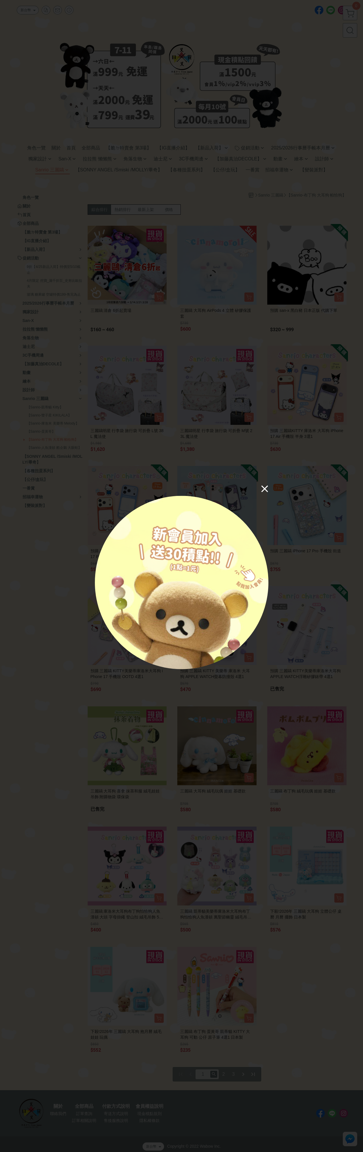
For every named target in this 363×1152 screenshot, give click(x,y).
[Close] (264, 488)
